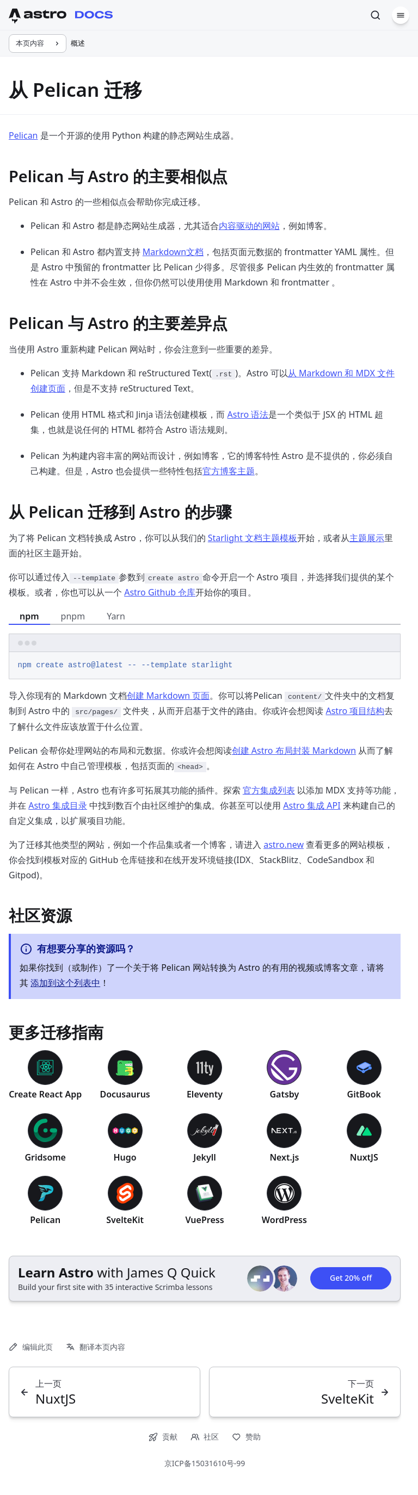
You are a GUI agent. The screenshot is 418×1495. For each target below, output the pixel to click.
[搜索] (375, 15)
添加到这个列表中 (65, 983)
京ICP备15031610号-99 (204, 1463)
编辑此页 (31, 1347)
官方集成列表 (269, 790)
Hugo (124, 1157)
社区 (204, 1436)
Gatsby (284, 1094)
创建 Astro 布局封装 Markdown (294, 750)
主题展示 (366, 538)
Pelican (23, 135)
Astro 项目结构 (354, 711)
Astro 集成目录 (57, 805)
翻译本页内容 (95, 1347)
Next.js (284, 1157)
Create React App (45, 1094)
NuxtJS (364, 1157)
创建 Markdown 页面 (168, 696)
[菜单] (400, 15)
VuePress (204, 1220)
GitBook (364, 1094)
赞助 (246, 1436)
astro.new (283, 845)
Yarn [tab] (116, 616)
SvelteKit (125, 1220)
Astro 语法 (248, 414)
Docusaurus (125, 1094)
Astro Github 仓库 (159, 592)
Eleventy (205, 1094)
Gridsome (45, 1157)
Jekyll (204, 1157)
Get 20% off (351, 1278)
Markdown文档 (173, 252)
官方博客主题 (228, 471)
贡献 (163, 1436)
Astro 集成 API (311, 805)
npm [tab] (29, 616)
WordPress (284, 1220)
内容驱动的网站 (249, 226)
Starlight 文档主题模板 (252, 538)
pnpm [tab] (73, 616)
